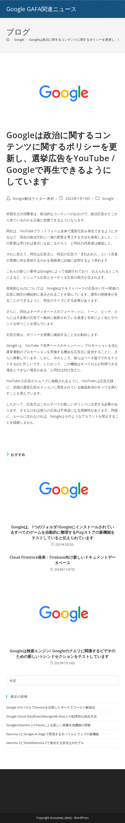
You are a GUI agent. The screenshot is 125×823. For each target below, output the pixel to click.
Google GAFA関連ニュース (41, 9)
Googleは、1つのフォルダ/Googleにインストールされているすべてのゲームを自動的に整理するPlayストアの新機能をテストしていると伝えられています (62, 532)
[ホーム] (7, 39)
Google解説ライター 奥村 (33, 198)
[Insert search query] (62, 680)
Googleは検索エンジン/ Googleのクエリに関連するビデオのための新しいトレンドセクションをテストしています (62, 653)
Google (108, 198)
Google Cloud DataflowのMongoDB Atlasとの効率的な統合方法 (51, 716)
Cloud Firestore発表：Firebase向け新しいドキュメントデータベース (62, 560)
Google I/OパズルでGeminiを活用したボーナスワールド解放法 (50, 707)
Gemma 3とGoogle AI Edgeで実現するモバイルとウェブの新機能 (52, 734)
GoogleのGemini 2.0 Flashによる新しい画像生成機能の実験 (48, 725)
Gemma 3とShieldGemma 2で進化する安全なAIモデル (45, 743)
